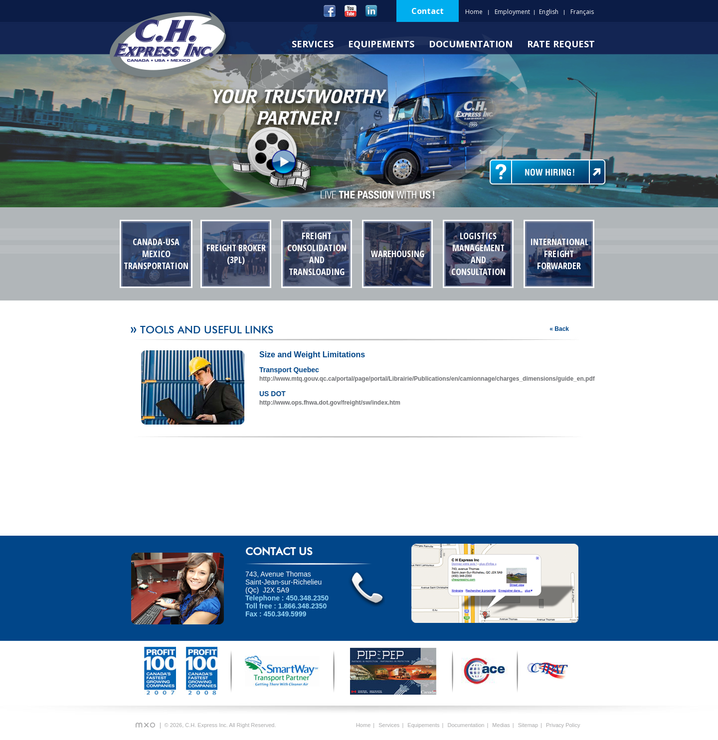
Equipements (381, 44)
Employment (512, 11)
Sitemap (528, 725)
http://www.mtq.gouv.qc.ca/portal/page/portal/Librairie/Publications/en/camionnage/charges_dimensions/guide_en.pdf (427, 378)
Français (582, 11)
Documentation (471, 44)
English (548, 11)
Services (313, 44)
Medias (501, 725)
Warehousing (397, 254)
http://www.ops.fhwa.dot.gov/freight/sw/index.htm (329, 402)
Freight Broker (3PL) (236, 254)
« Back (559, 328)
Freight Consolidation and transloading (317, 254)
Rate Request (561, 44)
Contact (427, 10)
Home (474, 11)
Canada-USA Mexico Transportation (156, 254)
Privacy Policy (563, 725)
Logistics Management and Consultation (478, 254)
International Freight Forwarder (559, 254)
